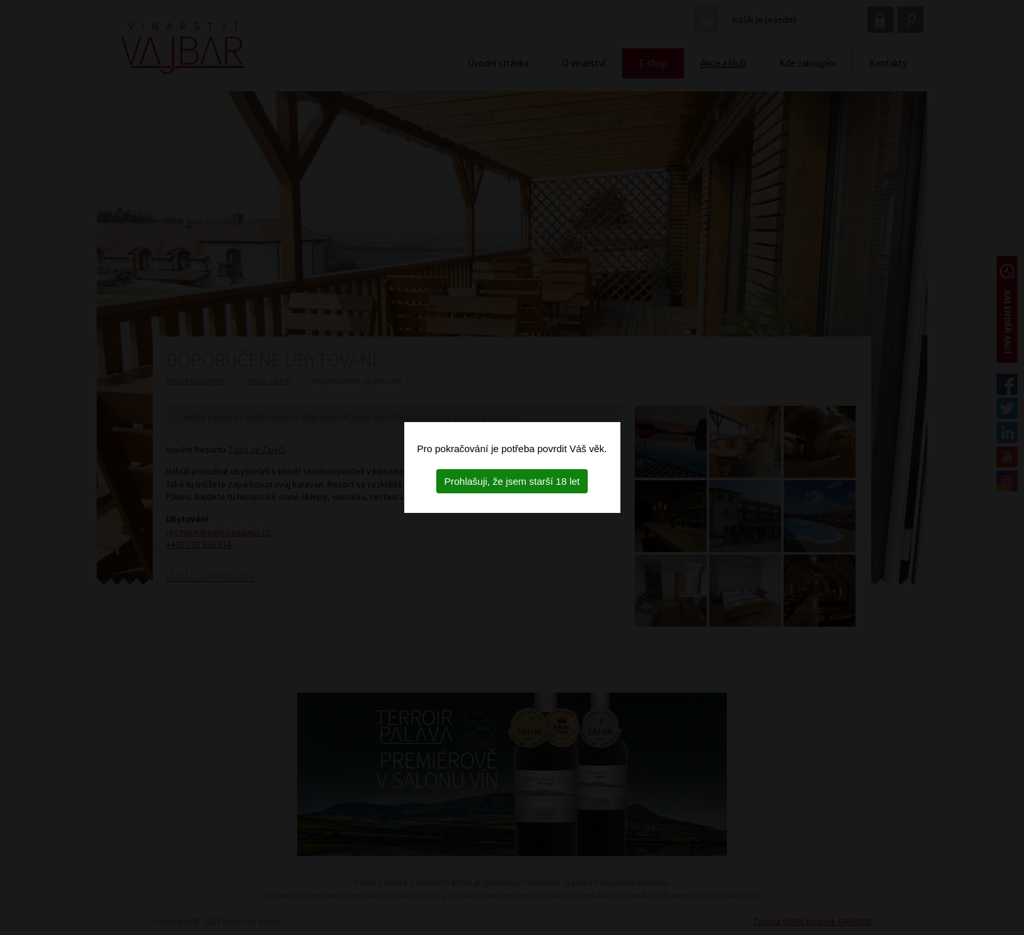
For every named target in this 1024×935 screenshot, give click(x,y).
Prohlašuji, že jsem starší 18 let (512, 481)
